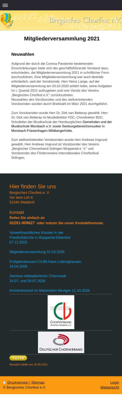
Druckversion (16, 383)
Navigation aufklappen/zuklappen (61, 5)
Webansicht (109, 387)
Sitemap (37, 383)
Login (114, 383)
